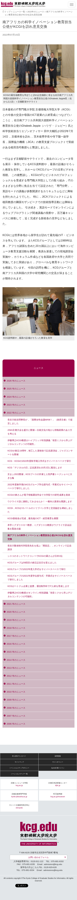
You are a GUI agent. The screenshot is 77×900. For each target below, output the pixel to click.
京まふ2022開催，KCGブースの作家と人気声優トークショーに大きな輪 (40, 476)
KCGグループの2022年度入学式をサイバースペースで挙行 (37, 569)
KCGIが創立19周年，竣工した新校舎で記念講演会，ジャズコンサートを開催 (40, 452)
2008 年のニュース (16, 708)
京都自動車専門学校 (19, 795)
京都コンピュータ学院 (19, 784)
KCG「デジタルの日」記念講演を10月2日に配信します (35, 467)
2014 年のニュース (16, 660)
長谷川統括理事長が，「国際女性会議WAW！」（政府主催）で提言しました (40, 421)
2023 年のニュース (16, 405)
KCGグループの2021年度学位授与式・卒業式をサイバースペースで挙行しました (40, 578)
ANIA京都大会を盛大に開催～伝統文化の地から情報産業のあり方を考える (40, 432)
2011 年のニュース (16, 684)
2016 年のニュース (16, 644)
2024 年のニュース (16, 397)
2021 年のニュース (16, 604)
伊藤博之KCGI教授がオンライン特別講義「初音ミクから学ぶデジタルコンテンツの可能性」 (40, 594)
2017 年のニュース (16, 636)
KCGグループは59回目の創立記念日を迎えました (32, 562)
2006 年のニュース (16, 724)
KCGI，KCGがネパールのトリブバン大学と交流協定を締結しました (40, 510)
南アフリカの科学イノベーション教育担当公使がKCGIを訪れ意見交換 (40, 537)
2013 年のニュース (16, 668)
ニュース (38, 368)
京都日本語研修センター (57, 784)
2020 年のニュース (16, 612)
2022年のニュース (35, 11)
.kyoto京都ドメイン (58, 768)
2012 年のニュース (16, 676)
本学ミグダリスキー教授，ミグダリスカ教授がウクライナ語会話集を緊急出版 (39, 527)
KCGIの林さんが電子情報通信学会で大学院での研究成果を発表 (39, 495)
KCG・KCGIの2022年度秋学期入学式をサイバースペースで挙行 (39, 461)
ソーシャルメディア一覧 (19, 774)
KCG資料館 (57, 795)
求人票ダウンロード (19, 756)
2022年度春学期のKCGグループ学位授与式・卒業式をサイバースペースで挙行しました (40, 486)
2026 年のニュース (16, 380)
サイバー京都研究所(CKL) (19, 806)
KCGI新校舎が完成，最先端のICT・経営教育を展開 (33, 518)
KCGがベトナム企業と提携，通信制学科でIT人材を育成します (38, 586)
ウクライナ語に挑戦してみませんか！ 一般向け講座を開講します (40, 501)
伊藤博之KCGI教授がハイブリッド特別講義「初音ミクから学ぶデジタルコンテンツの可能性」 (40, 442)
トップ (8, 11)
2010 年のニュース (16, 692)
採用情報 (58, 756)
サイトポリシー (57, 762)
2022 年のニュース (16, 412)
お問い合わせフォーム (38, 857)
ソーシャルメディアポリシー (19, 768)
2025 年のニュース (16, 388)
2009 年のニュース (16, 699)
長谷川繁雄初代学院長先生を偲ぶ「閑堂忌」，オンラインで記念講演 (39, 547)
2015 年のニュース (16, 652)
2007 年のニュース (16, 716)
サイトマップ (19, 762)
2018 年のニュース (16, 628)
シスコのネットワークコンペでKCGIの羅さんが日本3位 (35, 556)
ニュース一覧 (19, 11)
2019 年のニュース (16, 620)
